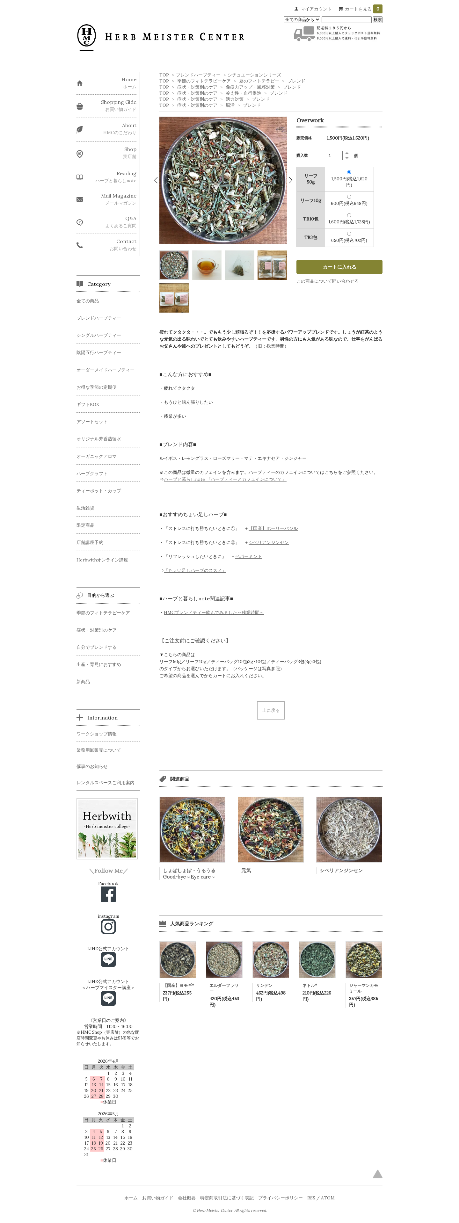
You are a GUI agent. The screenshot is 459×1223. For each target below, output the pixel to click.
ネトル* (309, 985)
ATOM (328, 1198)
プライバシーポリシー (280, 1198)
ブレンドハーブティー (198, 75)
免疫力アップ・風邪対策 (250, 87)
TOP (164, 75)
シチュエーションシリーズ (254, 75)
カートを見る (363, 9)
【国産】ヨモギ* (178, 985)
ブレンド (296, 81)
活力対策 (235, 99)
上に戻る (271, 710)
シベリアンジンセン (341, 870)
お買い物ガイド (157, 1198)
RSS (311, 1198)
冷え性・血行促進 (243, 93)
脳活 (230, 105)
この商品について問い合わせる (327, 281)
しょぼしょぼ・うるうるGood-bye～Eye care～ (189, 873)
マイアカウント (316, 9)
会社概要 (187, 1198)
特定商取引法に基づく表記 (227, 1198)
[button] (155, 180)
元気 (246, 870)
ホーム (131, 1198)
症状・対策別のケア (197, 87)
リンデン (264, 985)
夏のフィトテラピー (259, 81)
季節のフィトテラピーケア (204, 81)
